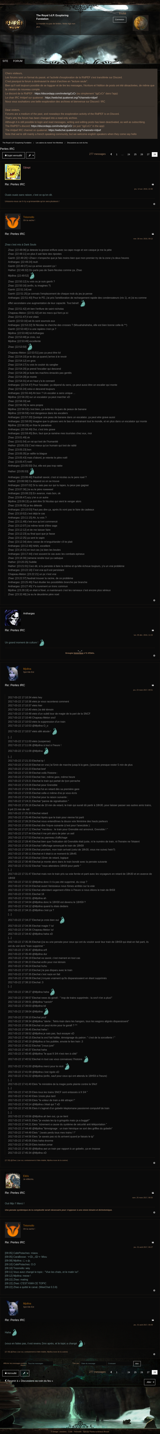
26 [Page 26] (141, 154)
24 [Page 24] (129, 154)
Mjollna (27, 669)
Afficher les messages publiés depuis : (15, 1364)
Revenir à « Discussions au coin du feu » (29, 1381)
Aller (149, 1382)
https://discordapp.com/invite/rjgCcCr (55, 93)
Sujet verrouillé (13, 155)
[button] (111, 154)
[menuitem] (14, 155)
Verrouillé (11, 1373)
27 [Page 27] (148, 154)
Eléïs (26, 1176)
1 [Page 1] (116, 154)
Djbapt (26, 167)
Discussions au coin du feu (77, 143)
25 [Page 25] (135, 154)
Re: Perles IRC (15, 184)
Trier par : (76, 1363)
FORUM (18, 61)
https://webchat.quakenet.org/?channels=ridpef (71, 97)
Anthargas (29, 613)
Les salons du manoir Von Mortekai (49, 143)
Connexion (119, 19)
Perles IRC (7, 148)
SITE (5, 61)
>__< (80, 651)
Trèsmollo (28, 217)
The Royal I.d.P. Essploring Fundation (17, 143)
